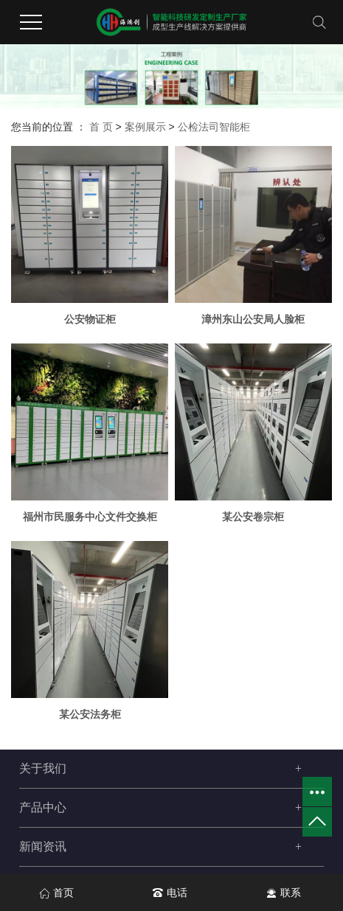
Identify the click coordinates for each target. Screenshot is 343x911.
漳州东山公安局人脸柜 (253, 319)
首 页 (101, 127)
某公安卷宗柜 (253, 517)
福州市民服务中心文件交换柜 (90, 517)
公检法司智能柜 (214, 127)
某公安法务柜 (90, 714)
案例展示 (145, 127)
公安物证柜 (90, 319)
